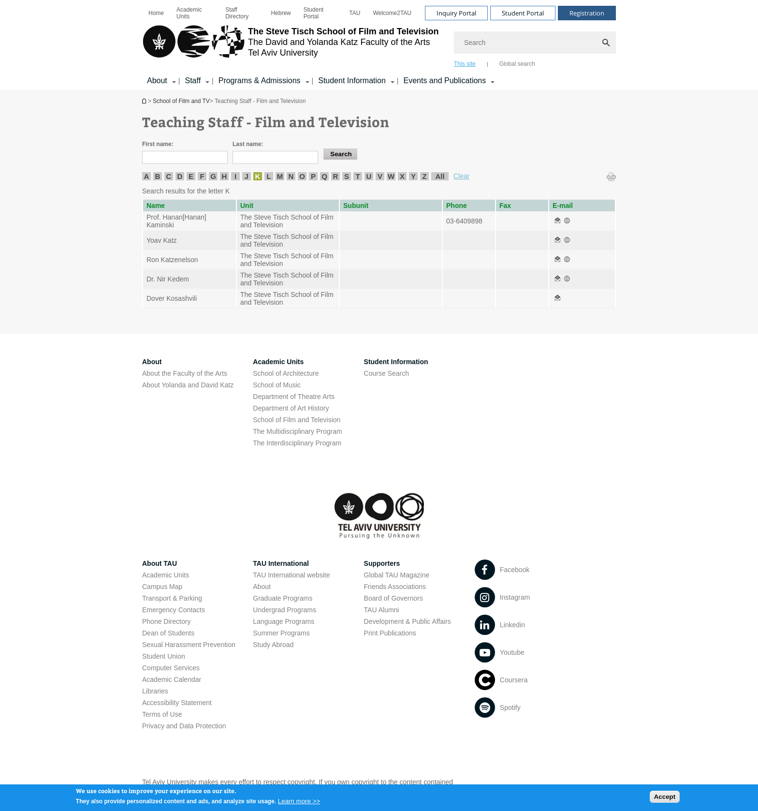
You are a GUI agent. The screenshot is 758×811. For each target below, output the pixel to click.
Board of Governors (393, 598)
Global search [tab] (517, 63)
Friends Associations (395, 586)
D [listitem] (180, 176)
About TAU (159, 563)
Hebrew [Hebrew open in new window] (281, 13)
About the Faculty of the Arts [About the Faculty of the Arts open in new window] (184, 373)
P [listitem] (313, 176)
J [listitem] (246, 176)
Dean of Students (168, 633)
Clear (461, 176)
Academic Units (189, 13)
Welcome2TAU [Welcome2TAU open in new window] (392, 13)
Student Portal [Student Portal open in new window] (313, 13)
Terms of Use (162, 714)
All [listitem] (439, 176)
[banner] (379, 45)
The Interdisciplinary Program (297, 443)
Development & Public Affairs (407, 621)
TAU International (281, 563)
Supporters (382, 563)
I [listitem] (235, 176)
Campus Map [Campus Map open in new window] (162, 586)
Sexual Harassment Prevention (188, 645)
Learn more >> (299, 803)
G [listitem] (213, 176)
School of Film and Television (296, 420)
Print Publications (390, 633)
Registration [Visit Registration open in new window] (586, 13)
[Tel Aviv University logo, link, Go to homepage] (290, 46)
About (262, 586)
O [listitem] (302, 176)
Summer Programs (281, 633)
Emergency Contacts (173, 610)
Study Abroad (273, 645)
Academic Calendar (171, 679)
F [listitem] (202, 176)
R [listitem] (335, 176)
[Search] (535, 42)
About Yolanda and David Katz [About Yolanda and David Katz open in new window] (187, 385)
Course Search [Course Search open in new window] (386, 373)
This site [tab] (465, 63)
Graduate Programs (282, 598)
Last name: (248, 144)
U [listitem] (369, 176)
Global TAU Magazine (397, 575)
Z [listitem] (424, 176)
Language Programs (283, 621)
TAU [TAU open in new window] (354, 13)
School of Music (277, 385)
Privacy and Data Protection (184, 726)
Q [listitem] (324, 176)
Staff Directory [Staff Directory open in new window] (236, 13)
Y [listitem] (413, 176)
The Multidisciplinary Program (297, 431)
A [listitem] (146, 176)
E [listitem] (191, 176)
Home (156, 13)
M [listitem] (280, 176)
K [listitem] (258, 176)
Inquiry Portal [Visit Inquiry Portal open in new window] (456, 13)
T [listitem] (357, 176)
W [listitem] (391, 176)
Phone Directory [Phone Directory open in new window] (166, 621)
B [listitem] (157, 176)
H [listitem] (224, 176)
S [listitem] (346, 176)
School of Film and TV (145, 100)
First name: (158, 144)
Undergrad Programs (284, 610)
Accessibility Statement (177, 703)
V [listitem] (380, 176)
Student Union (163, 656)
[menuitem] (156, 13)
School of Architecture (286, 373)
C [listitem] (169, 176)
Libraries (155, 691)
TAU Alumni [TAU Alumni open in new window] (381, 610)
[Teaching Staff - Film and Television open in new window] (557, 221)
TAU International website (291, 575)
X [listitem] (402, 176)
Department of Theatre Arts (294, 396)
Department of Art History (291, 408)
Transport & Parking (172, 598)
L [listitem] (268, 176)
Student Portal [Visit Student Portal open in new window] (523, 13)
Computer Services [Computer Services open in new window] (171, 668)
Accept (664, 798)
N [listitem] (291, 176)
